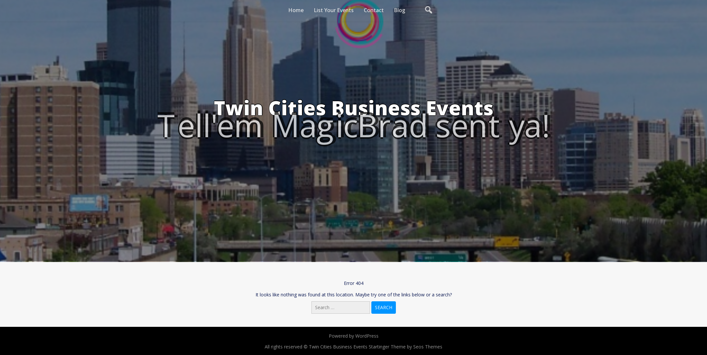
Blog (399, 10)
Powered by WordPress (354, 336)
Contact (374, 10)
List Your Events (334, 10)
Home (296, 10)
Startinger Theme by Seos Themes (405, 347)
